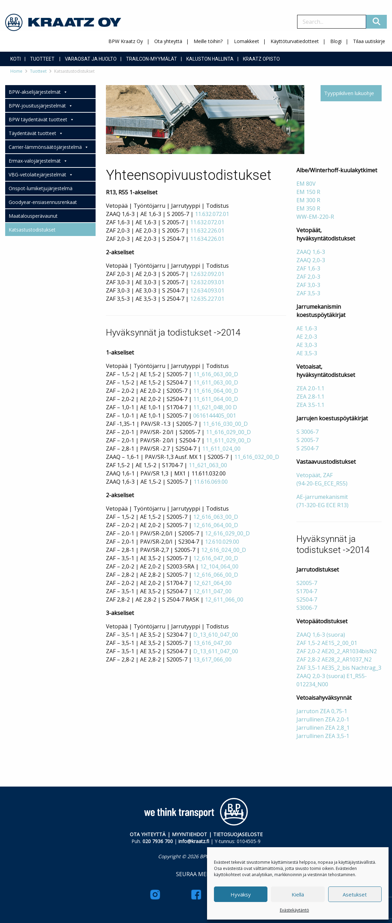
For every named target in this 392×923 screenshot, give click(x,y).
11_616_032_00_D (256, 457)
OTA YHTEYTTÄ (148, 834)
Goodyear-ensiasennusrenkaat (43, 202)
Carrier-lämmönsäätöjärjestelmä (49, 147)
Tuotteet (42, 59)
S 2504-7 (307, 448)
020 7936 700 (158, 841)
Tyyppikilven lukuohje (349, 93)
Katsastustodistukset (32, 229)
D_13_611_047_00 (215, 651)
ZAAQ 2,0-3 (310, 260)
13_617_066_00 (212, 659)
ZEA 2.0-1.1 (310, 388)
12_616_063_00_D (215, 517)
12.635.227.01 (207, 298)
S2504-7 (306, 599)
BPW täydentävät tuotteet (41, 119)
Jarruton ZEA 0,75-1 (321, 711)
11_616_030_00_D (225, 424)
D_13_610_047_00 (215, 634)
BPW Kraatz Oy (125, 41)
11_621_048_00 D (215, 407)
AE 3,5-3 (306, 353)
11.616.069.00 (211, 481)
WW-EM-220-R (315, 217)
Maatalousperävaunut (33, 216)
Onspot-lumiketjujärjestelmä (40, 188)
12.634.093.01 (207, 290)
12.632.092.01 (207, 274)
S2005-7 (306, 583)
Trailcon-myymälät (151, 59)
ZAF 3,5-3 (308, 293)
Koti (15, 59)
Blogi (336, 41)
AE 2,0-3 (306, 336)
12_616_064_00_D (215, 525)
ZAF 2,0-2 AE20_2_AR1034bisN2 (336, 651)
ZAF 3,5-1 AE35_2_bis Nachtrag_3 (338, 667)
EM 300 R (308, 200)
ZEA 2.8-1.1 (310, 396)
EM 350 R (308, 208)
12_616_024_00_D (223, 550)
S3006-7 (306, 608)
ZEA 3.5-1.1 (310, 405)
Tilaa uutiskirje (369, 41)
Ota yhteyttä (168, 41)
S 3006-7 (307, 431)
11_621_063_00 (208, 465)
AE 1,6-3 (306, 328)
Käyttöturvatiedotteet (295, 41)
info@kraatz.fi (193, 841)
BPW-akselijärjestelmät (38, 92)
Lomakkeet (246, 41)
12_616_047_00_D (215, 558)
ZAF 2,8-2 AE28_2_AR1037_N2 (334, 659)
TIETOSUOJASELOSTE (238, 834)
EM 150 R (308, 192)
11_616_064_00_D (215, 390)
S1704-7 (306, 591)
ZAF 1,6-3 (308, 268)
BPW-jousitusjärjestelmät (41, 106)
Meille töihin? (208, 41)
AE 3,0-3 (306, 345)
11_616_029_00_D (228, 432)
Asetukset (355, 894)
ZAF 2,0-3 (308, 276)
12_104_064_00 (219, 566)
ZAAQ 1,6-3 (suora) (320, 634)
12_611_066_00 (224, 599)
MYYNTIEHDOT (189, 834)
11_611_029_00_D (228, 440)
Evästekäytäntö (294, 910)
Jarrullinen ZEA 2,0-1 (322, 719)
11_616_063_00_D (215, 374)
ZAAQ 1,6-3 (310, 252)
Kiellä (298, 894)
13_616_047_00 (212, 643)
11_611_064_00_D (215, 399)
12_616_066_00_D (215, 574)
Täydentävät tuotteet (36, 133)
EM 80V (306, 183)
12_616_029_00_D (227, 533)
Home (16, 71)
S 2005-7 (307, 440)
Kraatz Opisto (261, 59)
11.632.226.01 (207, 230)
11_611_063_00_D (215, 382)
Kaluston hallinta (210, 59)
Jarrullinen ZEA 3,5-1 (322, 736)
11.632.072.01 (212, 214)
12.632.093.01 (207, 282)
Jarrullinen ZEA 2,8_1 (323, 727)
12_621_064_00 (212, 583)
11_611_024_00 (221, 448)
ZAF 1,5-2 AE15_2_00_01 (326, 643)
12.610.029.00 (222, 541)
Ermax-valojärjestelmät (38, 161)
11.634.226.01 (207, 239)
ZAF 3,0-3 (308, 285)
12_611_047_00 (212, 591)
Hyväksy (241, 894)
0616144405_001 (214, 415)
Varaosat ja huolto (91, 59)
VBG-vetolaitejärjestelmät (41, 175)
